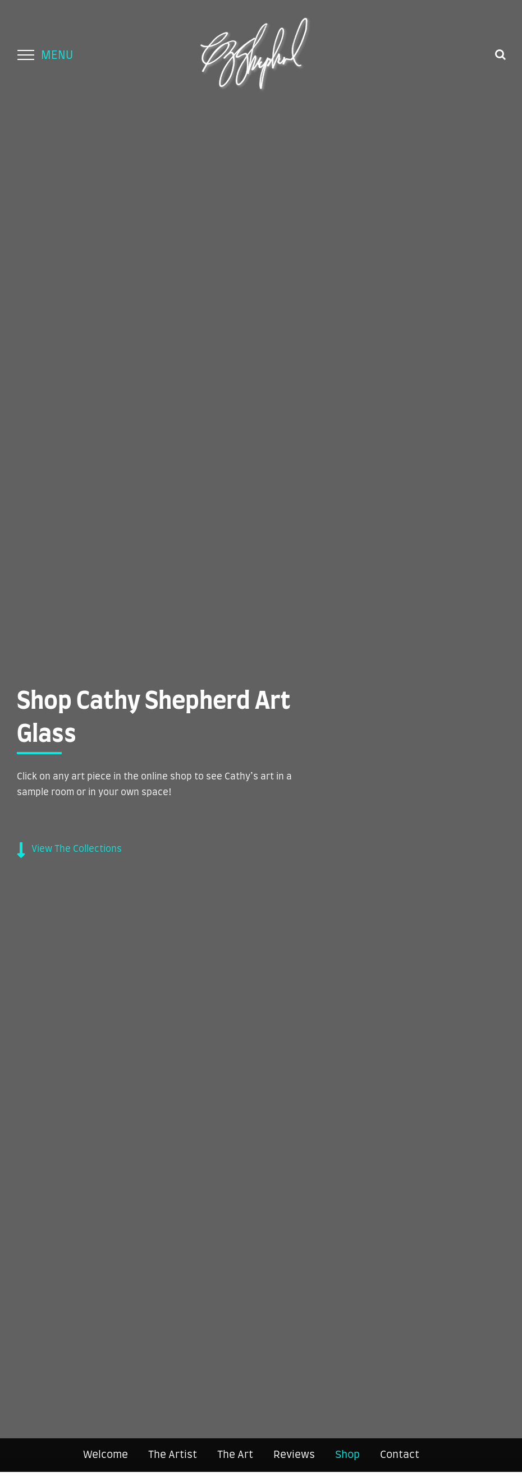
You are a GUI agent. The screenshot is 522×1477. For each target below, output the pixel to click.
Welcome (105, 1455)
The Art (235, 1455)
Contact (399, 1455)
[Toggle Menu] (25, 55)
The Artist (172, 1455)
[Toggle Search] (500, 54)
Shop (347, 1455)
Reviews (294, 1455)
